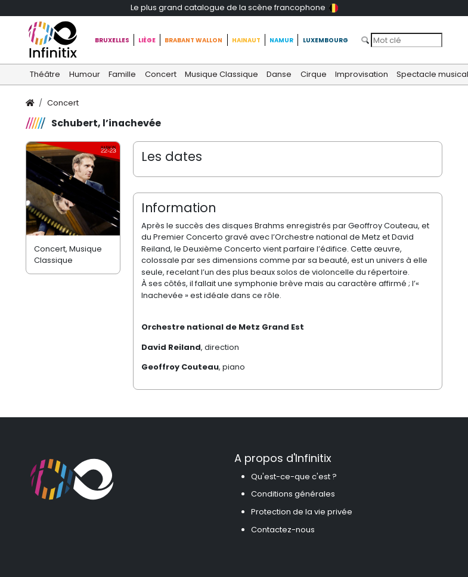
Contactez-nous (283, 529)
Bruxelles (112, 40)
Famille (122, 74)
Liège (147, 40)
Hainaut (246, 40)
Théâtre (45, 74)
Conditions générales (293, 494)
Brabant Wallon (193, 40)
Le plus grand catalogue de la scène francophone (234, 7)
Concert (160, 74)
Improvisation (361, 74)
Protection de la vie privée (301, 511)
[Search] (406, 40)
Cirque (313, 74)
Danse (279, 74)
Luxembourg (325, 40)
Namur (281, 40)
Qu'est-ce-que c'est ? (294, 476)
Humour (84, 74)
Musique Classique (221, 74)
